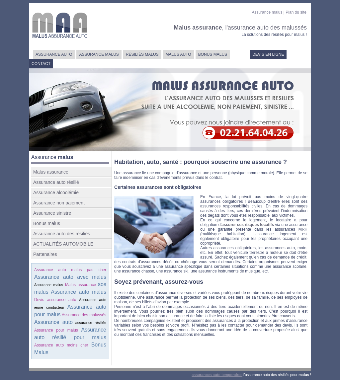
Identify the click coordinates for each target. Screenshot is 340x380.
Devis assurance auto (55, 299)
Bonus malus (46, 223)
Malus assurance (50, 172)
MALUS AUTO (178, 54)
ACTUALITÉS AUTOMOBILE (63, 244)
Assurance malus (267, 12)
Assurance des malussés (84, 315)
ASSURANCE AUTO (54, 54)
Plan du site (296, 12)
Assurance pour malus (56, 330)
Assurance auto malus (78, 292)
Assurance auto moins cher (61, 345)
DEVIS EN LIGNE (268, 54)
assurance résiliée (90, 323)
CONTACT (41, 63)
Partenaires (45, 254)
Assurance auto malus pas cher (70, 269)
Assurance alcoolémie (56, 192)
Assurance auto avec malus (70, 277)
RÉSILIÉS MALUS (142, 54)
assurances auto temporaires (217, 375)
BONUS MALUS (212, 54)
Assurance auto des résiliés (61, 233)
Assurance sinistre (52, 213)
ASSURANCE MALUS (99, 54)
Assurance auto (53, 322)
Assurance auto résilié (56, 182)
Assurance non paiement (59, 202)
